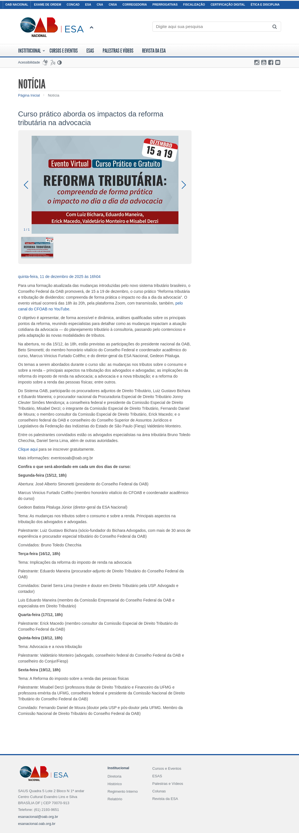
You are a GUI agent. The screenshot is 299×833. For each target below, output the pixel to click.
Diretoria (114, 776)
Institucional (31, 50)
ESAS (90, 50)
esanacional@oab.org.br (38, 817)
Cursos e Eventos (166, 768)
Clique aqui (28, 449)
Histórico (114, 784)
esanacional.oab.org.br (37, 824)
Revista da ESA (154, 50)
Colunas (159, 791)
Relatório (114, 799)
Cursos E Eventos (64, 50)
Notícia (53, 95)
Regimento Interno (122, 791)
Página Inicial (29, 95)
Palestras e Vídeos (118, 50)
